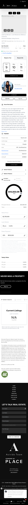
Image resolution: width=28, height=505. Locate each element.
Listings (14, 387)
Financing (14, 393)
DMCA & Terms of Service (15, 503)
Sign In (23, 1)
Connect (14, 399)
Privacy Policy (5, 503)
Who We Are (14, 397)
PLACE (14, 484)
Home (14, 385)
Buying (14, 389)
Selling (14, 391)
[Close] (25, 490)
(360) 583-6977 (14, 472)
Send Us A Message (14, 436)
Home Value (14, 395)
